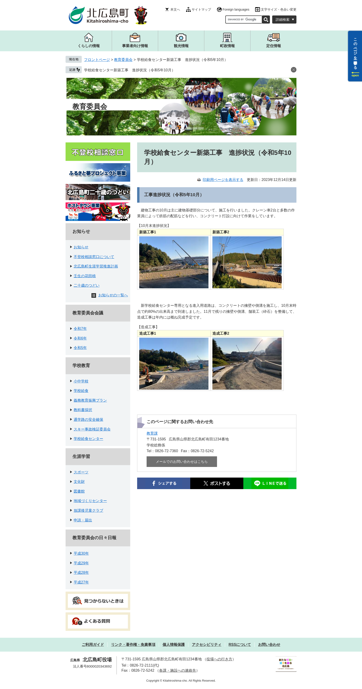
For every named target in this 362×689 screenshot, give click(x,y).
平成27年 (81, 582)
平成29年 (81, 563)
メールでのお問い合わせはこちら (182, 461)
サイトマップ (201, 9)
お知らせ (81, 231)
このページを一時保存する (355, 51)
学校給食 (81, 391)
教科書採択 (83, 410)
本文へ (175, 9)
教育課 (152, 433)
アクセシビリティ (206, 645)
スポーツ (81, 472)
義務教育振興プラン (90, 400)
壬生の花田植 (85, 276)
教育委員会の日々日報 (94, 537)
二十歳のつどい (87, 285)
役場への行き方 (219, 659)
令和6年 (80, 338)
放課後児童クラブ (88, 510)
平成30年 (81, 553)
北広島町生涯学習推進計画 (96, 266)
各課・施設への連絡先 (177, 670)
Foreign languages (236, 9)
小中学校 (81, 381)
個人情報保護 (174, 645)
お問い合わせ (269, 645)
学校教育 (81, 365)
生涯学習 (81, 456)
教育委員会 (123, 60)
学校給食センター (88, 439)
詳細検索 (283, 19)
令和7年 (80, 329)
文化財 (79, 482)
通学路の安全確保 (88, 419)
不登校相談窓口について (94, 257)
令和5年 (80, 348)
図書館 (79, 491)
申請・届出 (83, 520)
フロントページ (97, 60)
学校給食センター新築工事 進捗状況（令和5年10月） (129, 70)
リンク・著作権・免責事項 (133, 645)
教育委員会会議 (87, 312)
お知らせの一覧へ (113, 295)
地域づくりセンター (90, 501)
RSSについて (240, 645)
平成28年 (81, 573)
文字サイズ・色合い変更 (278, 9)
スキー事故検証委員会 (92, 429)
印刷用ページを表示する (223, 180)
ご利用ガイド (93, 645)
